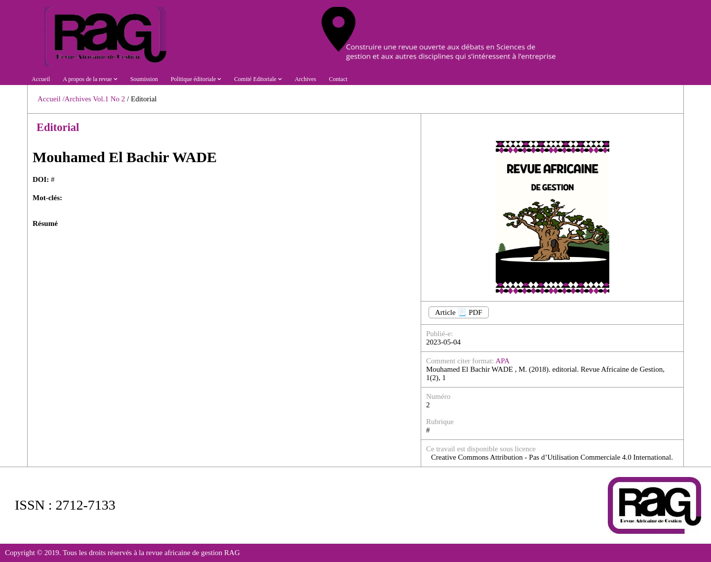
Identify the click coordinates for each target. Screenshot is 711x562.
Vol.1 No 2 (110, 99)
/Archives (76, 99)
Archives (305, 79)
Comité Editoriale (258, 79)
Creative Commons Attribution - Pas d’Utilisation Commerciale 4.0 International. (552, 457)
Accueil (41, 79)
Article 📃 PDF (458, 312)
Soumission (144, 79)
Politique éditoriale (196, 79)
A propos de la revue (90, 79)
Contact (338, 79)
